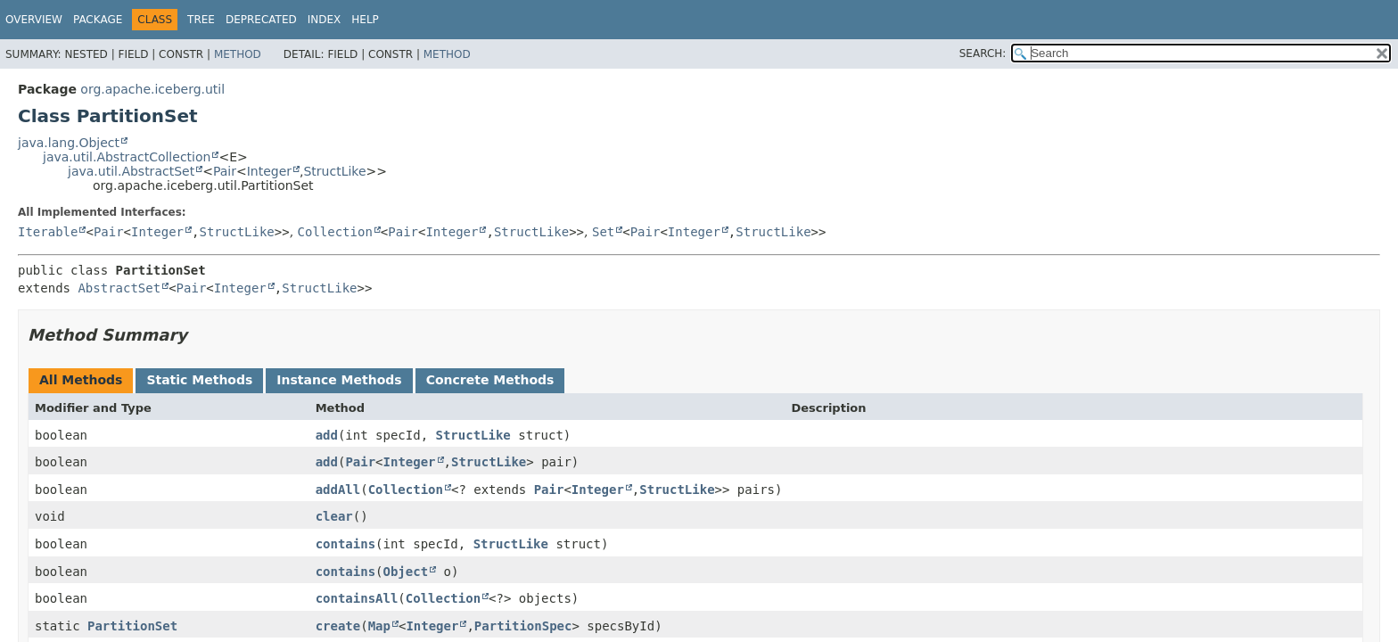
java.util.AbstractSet (131, 171)
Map (379, 626)
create (338, 626)
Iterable (48, 232)
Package (97, 19)
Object (406, 571)
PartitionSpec (523, 626)
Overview (33, 19)
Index (324, 19)
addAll (338, 489)
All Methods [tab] (80, 380)
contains (345, 544)
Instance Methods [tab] (338, 380)
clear (334, 516)
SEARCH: (983, 53)
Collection (335, 232)
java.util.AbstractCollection (126, 157)
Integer (269, 171)
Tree (201, 19)
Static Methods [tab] (199, 380)
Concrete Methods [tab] (490, 380)
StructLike (334, 171)
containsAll (357, 598)
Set (603, 232)
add (327, 435)
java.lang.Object (68, 143)
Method (237, 54)
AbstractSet (119, 288)
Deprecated (261, 19)
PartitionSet (132, 626)
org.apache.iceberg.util (152, 89)
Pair (224, 171)
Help (365, 19)
